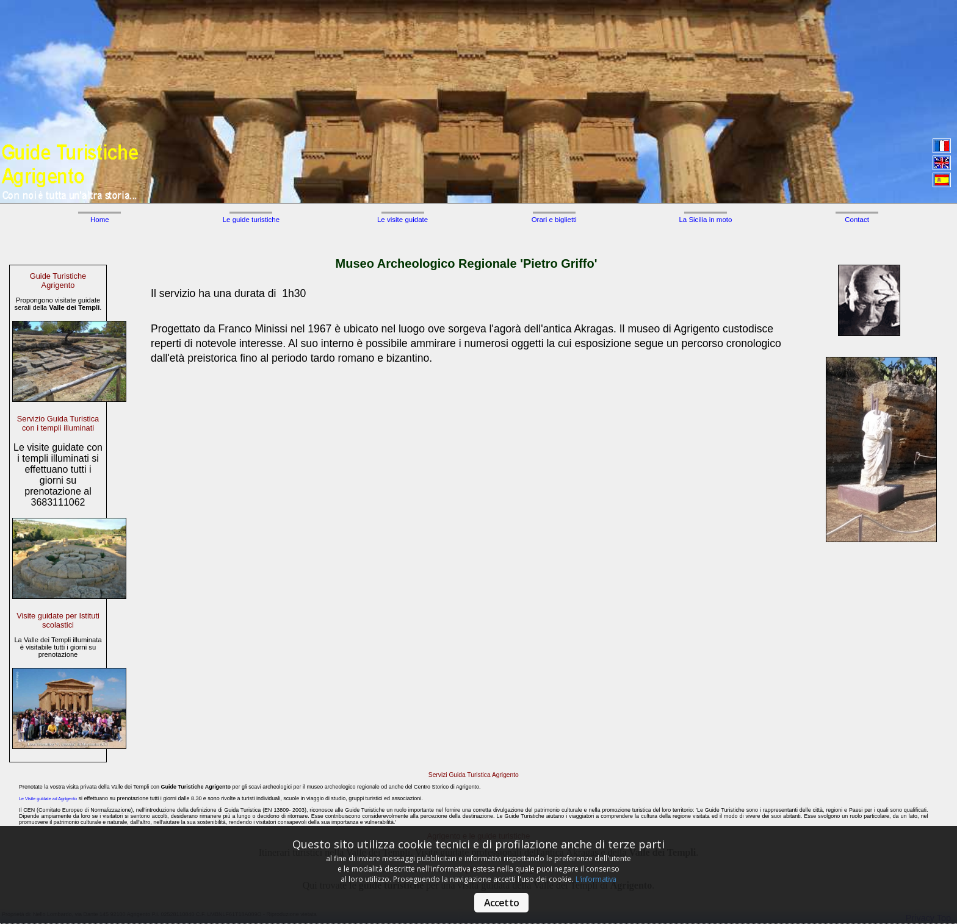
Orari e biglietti (554, 219)
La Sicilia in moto (705, 219)
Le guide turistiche (251, 219)
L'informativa (596, 879)
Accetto (501, 902)
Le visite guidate (402, 219)
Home (99, 219)
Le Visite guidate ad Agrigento (48, 799)
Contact (857, 219)
